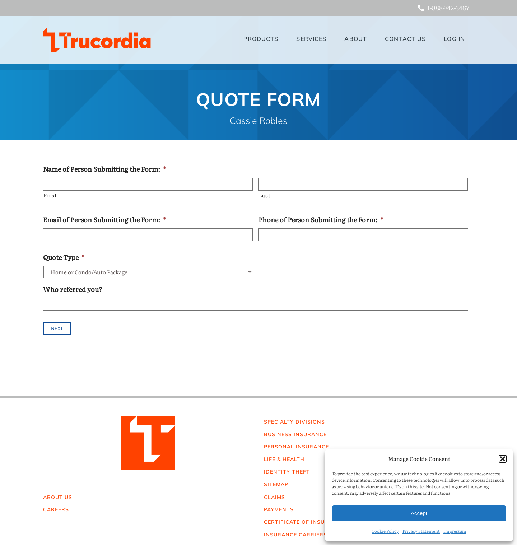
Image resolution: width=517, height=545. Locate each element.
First (50, 195)
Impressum (454, 531)
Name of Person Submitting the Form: (104, 169)
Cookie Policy (385, 531)
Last (265, 195)
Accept (419, 513)
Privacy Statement (421, 531)
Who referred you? (72, 289)
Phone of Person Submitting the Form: (320, 219)
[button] (502, 458)
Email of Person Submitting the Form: (104, 219)
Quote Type (63, 257)
